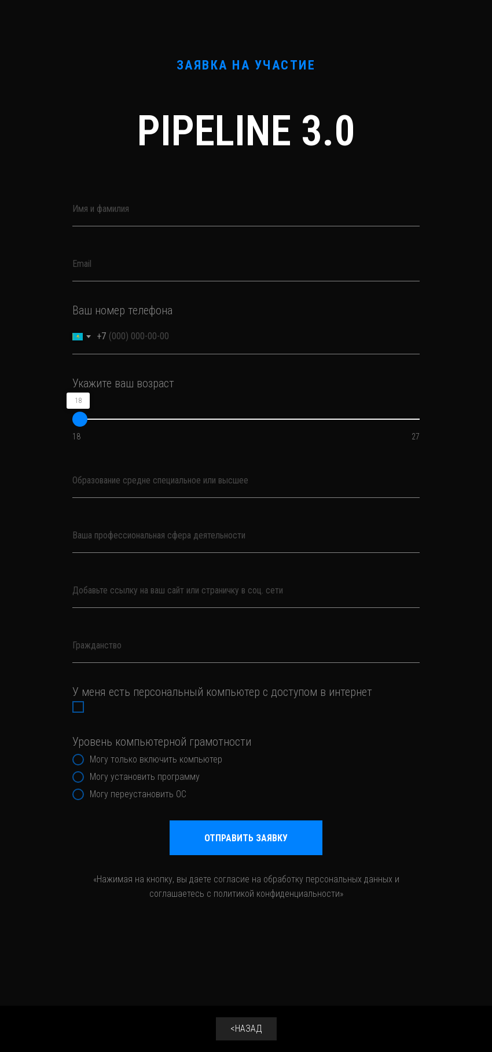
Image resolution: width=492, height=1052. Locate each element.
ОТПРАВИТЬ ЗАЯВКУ (246, 838)
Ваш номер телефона (122, 310)
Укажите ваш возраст (123, 383)
